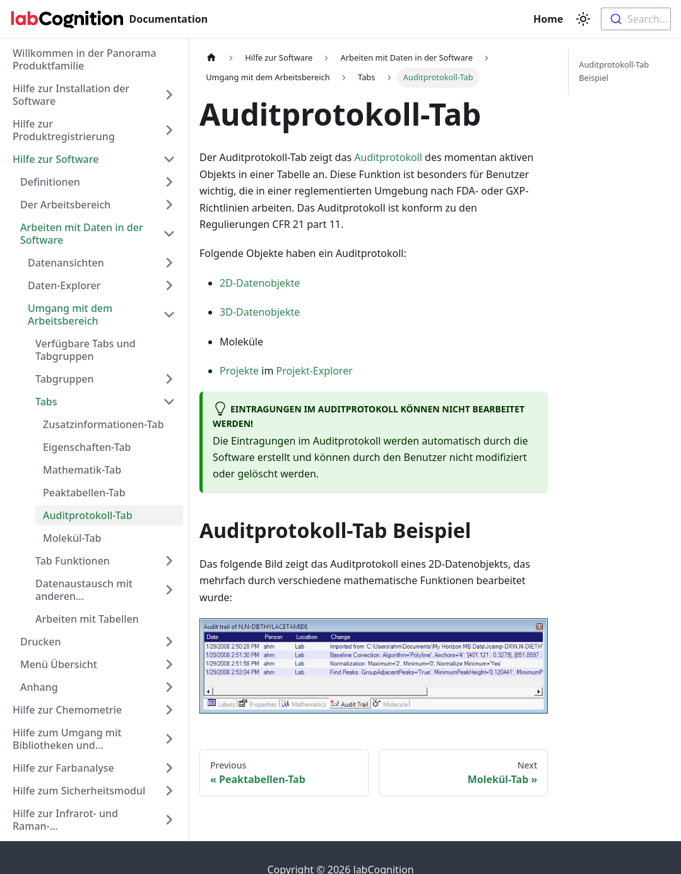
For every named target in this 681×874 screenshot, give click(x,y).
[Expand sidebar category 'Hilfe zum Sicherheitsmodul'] (169, 791)
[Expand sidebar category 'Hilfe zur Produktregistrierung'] (169, 130)
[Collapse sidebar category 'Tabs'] (169, 402)
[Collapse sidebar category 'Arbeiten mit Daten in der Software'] (169, 233)
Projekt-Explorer (314, 371)
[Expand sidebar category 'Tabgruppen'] (169, 379)
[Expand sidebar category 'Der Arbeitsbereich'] (169, 205)
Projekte (239, 371)
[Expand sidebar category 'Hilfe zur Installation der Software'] (169, 94)
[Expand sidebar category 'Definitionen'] (169, 182)
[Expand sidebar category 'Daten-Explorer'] (169, 285)
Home (549, 19)
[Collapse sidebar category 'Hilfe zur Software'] (169, 159)
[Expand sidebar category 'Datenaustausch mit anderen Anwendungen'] (169, 589)
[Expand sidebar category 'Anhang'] (169, 687)
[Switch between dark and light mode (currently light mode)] (583, 19)
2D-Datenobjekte (260, 283)
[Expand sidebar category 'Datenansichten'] (169, 263)
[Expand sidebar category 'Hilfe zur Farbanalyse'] (169, 768)
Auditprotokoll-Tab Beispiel (614, 71)
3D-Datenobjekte (260, 312)
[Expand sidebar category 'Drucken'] (169, 642)
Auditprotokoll (388, 157)
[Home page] (211, 58)
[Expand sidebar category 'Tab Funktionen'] (169, 561)
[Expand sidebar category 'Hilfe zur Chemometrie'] (169, 710)
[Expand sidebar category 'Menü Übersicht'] (169, 664)
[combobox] (636, 19)
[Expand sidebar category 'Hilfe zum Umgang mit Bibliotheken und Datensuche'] (169, 738)
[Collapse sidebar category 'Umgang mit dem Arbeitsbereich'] (169, 314)
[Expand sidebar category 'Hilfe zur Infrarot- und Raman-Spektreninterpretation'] (169, 819)
